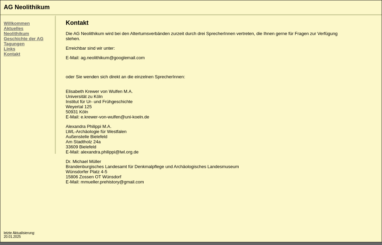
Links (9, 48)
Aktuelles (13, 28)
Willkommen (17, 23)
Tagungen (14, 43)
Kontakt (12, 53)
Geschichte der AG (24, 38)
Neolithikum (16, 33)
